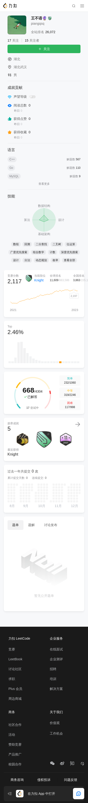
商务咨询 (17, 780)
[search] (73, 6)
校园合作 (15, 764)
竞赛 (11, 649)
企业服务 (56, 638)
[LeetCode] (10, 5)
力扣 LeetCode (19, 638)
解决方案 (56, 688)
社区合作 (15, 724)
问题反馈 (70, 780)
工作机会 (56, 733)
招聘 (53, 669)
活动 (11, 734)
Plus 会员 (15, 688)
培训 (53, 679)
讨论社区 (15, 669)
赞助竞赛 (15, 744)
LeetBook (15, 659)
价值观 (55, 722)
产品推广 (15, 754)
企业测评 (56, 659)
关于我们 (56, 712)
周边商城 (15, 698)
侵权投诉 (43, 780)
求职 (11, 679)
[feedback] (78, 793)
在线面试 (56, 649)
